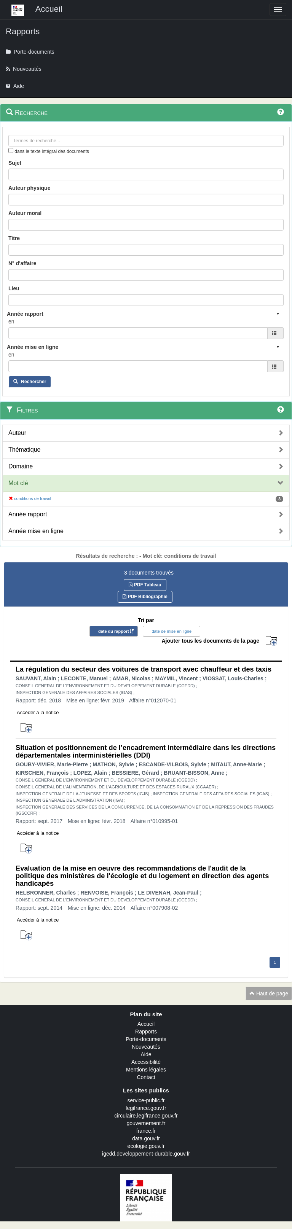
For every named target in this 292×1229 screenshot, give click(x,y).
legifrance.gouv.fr (146, 1108)
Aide (145, 1054)
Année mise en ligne (36, 531)
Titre (14, 238)
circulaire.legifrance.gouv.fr (145, 1116)
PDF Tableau (145, 584)
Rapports (146, 1031)
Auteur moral (24, 213)
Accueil (146, 1024)
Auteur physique (29, 188)
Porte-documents (146, 1039)
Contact (146, 1077)
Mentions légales (146, 1070)
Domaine (20, 466)
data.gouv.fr (146, 1138)
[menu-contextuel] (10, 150)
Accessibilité (146, 1062)
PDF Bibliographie (145, 596)
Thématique (24, 449)
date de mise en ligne (171, 631)
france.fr (146, 1131)
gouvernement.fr (146, 1123)
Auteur (17, 433)
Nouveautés (146, 1047)
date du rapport (113, 631)
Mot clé (18, 483)
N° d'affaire (22, 263)
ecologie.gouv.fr (146, 1146)
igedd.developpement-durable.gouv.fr (146, 1154)
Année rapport (27, 514)
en (11, 321)
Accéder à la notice (38, 712)
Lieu (13, 288)
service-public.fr (145, 1100)
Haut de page (268, 993)
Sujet (14, 163)
